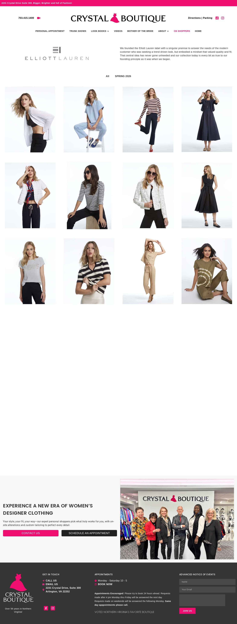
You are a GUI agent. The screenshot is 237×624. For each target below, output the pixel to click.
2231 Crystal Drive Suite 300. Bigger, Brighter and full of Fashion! (37, 3)
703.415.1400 (26, 18)
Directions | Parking (200, 18)
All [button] (107, 76)
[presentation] (202, 600)
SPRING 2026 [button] (123, 76)
